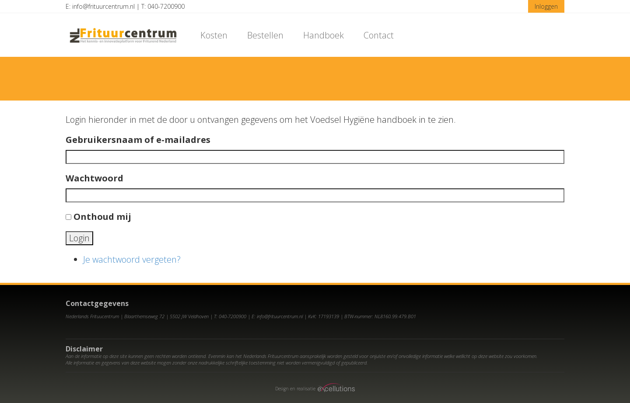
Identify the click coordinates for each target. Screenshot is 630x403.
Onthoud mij (102, 216)
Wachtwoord (94, 178)
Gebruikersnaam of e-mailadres (138, 140)
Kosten (214, 35)
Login (79, 238)
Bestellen (265, 35)
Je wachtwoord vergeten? (132, 259)
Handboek (323, 35)
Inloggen (546, 6)
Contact (379, 35)
